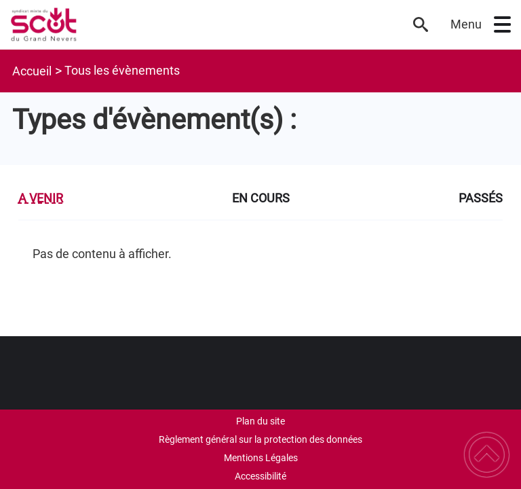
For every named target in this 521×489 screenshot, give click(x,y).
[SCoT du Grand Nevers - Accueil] (203, 24)
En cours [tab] (261, 198)
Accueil (32, 71)
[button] (502, 24)
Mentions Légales (261, 457)
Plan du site (260, 421)
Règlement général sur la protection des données (260, 439)
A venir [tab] (40, 198)
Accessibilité (260, 476)
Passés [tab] (481, 198)
